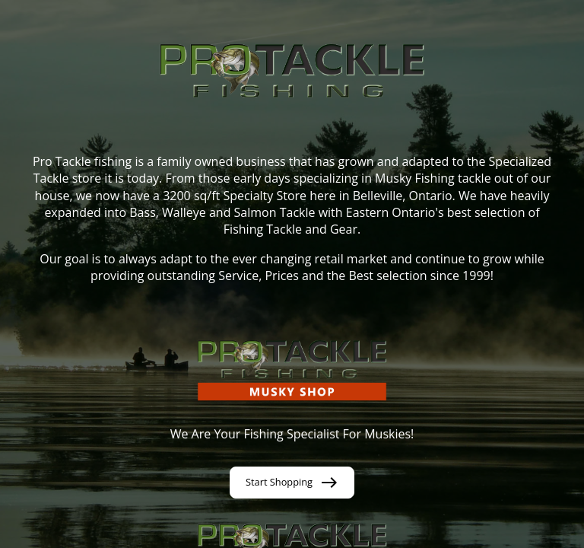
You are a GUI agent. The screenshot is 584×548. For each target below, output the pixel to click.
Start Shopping (292, 482)
